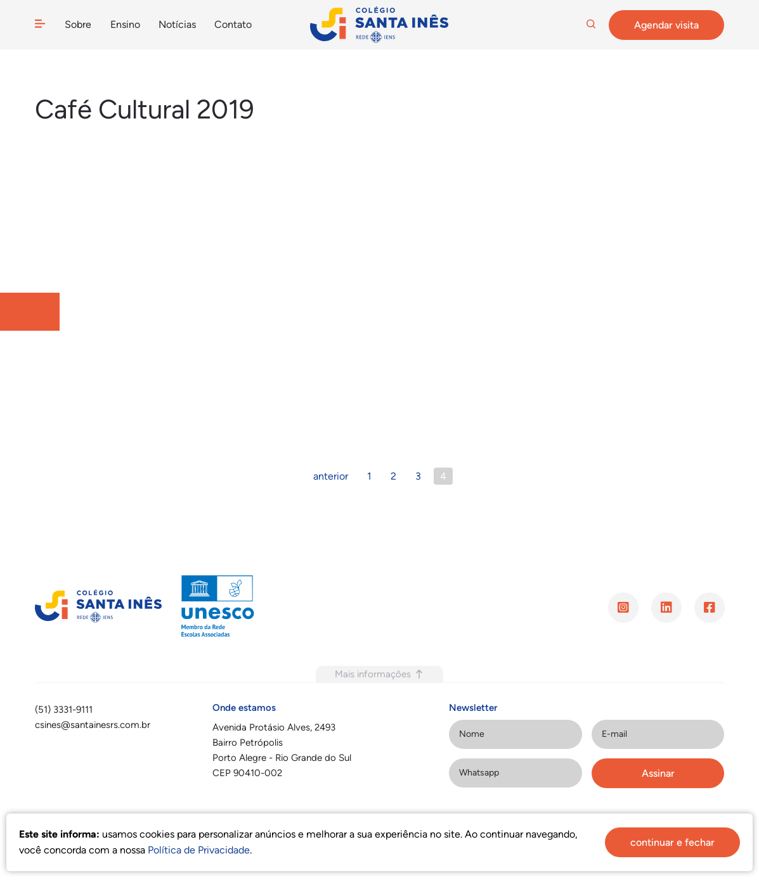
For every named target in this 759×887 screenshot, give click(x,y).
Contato (232, 24)
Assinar (658, 773)
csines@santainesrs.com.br (92, 725)
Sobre (78, 24)
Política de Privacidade (199, 850)
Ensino (124, 24)
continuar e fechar (672, 842)
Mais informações (379, 674)
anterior (330, 476)
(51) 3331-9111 (64, 709)
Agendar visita (666, 25)
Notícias (177, 24)
